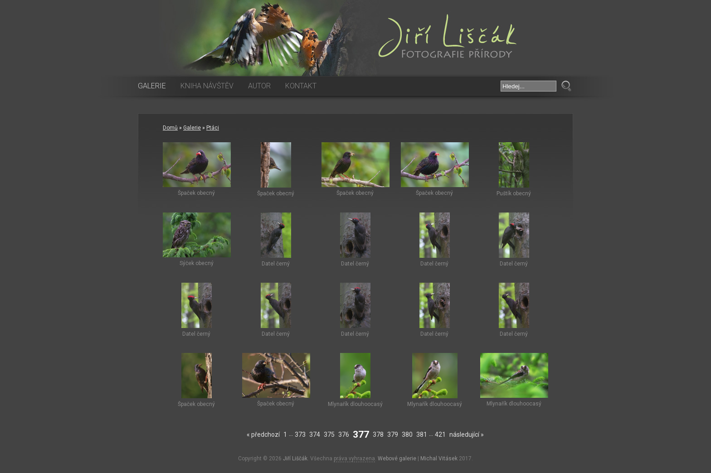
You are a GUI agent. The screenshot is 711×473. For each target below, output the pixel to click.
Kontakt (301, 86)
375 (329, 434)
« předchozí (263, 434)
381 (421, 434)
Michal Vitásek (439, 458)
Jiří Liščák (295, 458)
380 (407, 434)
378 (378, 434)
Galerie (152, 86)
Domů (170, 128)
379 (392, 434)
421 (440, 434)
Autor (259, 86)
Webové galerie (397, 458)
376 (343, 434)
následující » (466, 434)
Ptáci (212, 128)
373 (300, 434)
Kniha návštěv (207, 86)
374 (314, 434)
